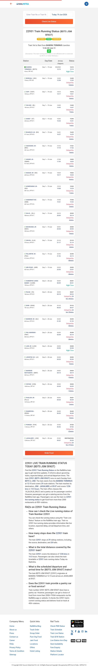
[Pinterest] (72, 634)
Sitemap (13, 655)
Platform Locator (57, 655)
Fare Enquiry (55, 647)
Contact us (14, 637)
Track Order (34, 630)
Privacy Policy (15, 647)
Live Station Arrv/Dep (58, 640)
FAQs (12, 644)
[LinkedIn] (86, 631)
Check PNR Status (57, 626)
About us (13, 630)
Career (12, 640)
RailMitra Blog (35, 626)
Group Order (35, 633)
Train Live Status (57, 633)
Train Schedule (56, 630)
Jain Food (34, 640)
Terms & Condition (17, 651)
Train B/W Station (57, 637)
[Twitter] (72, 631)
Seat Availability (56, 644)
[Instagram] (82, 631)
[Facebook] (75, 631)
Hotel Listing (35, 651)
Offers (32, 647)
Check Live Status (49, 21)
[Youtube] (79, 631)
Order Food (49, 453)
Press (12, 633)
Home (12, 626)
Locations (34, 644)
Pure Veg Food (36, 637)
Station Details (56, 651)
